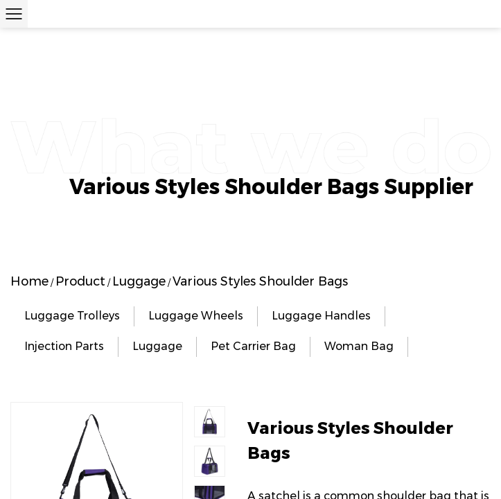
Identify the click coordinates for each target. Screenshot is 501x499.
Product (80, 281)
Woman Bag (359, 346)
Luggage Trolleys (72, 315)
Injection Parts (64, 346)
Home (29, 281)
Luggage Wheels (195, 315)
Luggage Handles (321, 315)
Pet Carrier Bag (253, 346)
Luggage (139, 281)
